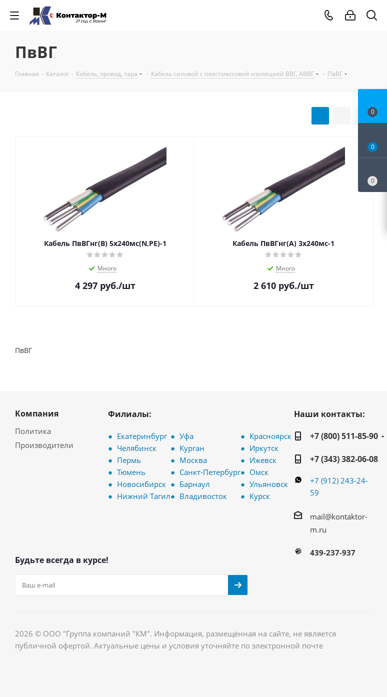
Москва (193, 460)
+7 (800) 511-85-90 (344, 436)
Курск (260, 496)
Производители (44, 445)
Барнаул (195, 484)
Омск (259, 472)
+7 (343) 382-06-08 (344, 459)
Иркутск (264, 448)
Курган (192, 448)
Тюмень (131, 472)
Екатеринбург (142, 436)
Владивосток (203, 496)
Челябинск (136, 448)
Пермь (129, 460)
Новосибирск (141, 484)
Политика (33, 431)
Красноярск (271, 436)
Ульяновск (269, 484)
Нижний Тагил (143, 496)
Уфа (187, 436)
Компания (36, 413)
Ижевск (263, 460)
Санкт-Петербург (210, 472)
